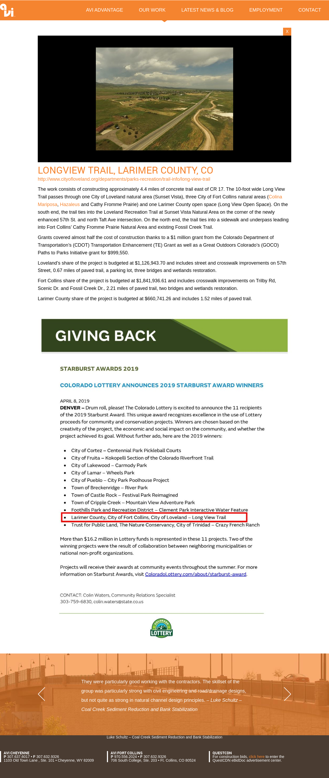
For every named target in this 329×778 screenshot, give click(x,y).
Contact (309, 10)
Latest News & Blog (207, 10)
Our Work (152, 10)
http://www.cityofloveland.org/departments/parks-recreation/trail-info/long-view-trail (124, 179)
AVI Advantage (104, 10)
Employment (266, 10)
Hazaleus (70, 204)
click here (257, 757)
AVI (7, 10)
